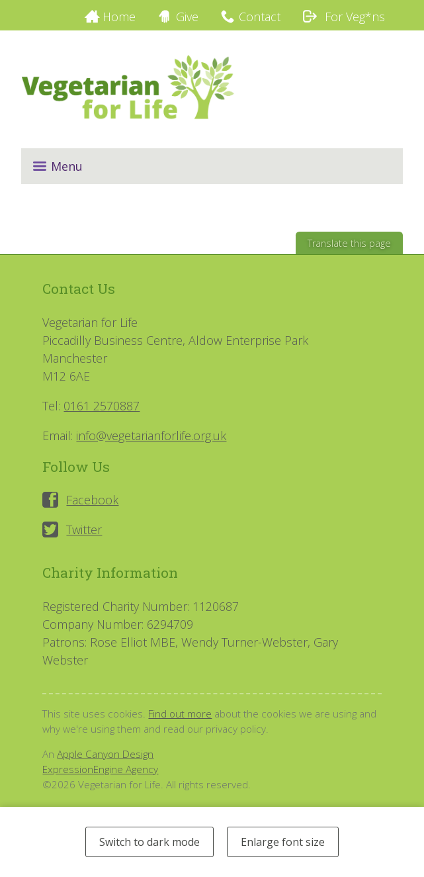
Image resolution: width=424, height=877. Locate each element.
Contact (259, 16)
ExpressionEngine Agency (100, 769)
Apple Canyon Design (105, 754)
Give (187, 16)
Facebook (92, 500)
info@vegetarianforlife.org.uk (151, 435)
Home (119, 16)
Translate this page (349, 243)
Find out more (180, 713)
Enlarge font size (283, 842)
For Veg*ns (343, 16)
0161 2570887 (102, 406)
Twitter (84, 529)
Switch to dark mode (149, 842)
